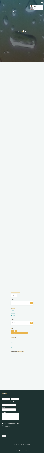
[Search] (31, 302)
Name (3, 395)
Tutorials (12, 346)
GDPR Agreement (6, 420)
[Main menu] (41, 2)
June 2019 (13, 312)
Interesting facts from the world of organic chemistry (21, 343)
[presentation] (10, 431)
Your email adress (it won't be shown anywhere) (10, 401)
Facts (12, 341)
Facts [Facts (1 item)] (16, 329)
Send (4, 434)
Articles (12, 338)
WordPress (26, 448)
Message (4, 411)
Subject (3, 406)
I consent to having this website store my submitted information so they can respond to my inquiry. (10, 424)
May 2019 (13, 314)
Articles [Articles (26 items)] (12, 329)
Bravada (21, 448)
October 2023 (13, 309)
